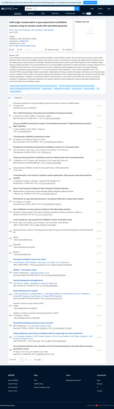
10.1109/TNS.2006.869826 (49, 286)
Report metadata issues (42, 387)
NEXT (15, 326)
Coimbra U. (43, 326)
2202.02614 (44, 328)
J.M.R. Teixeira (39, 336)
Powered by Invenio (7, 405)
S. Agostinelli (33, 273)
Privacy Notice (13, 387)
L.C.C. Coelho (50, 262)
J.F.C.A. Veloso (61, 262)
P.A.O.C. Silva (13, 30)
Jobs (43, 13)
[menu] (97, 8)
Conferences (70, 13)
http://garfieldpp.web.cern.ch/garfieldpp (27, 318)
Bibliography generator (73, 380)
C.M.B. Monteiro (48, 30)
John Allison (17, 283)
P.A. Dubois (50, 283)
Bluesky (99, 384)
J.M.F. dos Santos (36, 30)
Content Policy (13, 384)
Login (109, 8)
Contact (99, 391)
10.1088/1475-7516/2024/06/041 (55, 341)
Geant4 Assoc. (25, 294)
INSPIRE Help (38, 384)
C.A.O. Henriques (33, 326)
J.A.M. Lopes (41, 262)
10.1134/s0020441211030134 (51, 204)
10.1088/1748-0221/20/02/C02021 (24, 46)
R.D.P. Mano (75, 336)
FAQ (35, 380)
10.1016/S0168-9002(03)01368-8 (55, 275)
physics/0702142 (40, 265)
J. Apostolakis (34, 283)
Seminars (55, 13)
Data (84, 13)
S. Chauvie (45, 296)
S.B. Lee (62, 294)
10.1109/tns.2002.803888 (52, 163)
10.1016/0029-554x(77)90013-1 (53, 142)
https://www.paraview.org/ (22, 254)
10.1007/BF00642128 (24, 131)
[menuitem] (92, 8)
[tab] (15, 98)
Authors (31, 13)
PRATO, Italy (54, 296)
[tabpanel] (57, 232)
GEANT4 (16, 273)
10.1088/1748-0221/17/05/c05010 (44, 225)
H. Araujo (42, 283)
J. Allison (16, 294)
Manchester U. (38, 294)
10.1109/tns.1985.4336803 (51, 118)
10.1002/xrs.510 (45, 152)
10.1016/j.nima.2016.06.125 (53, 298)
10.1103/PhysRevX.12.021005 (61, 328)
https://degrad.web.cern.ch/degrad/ (25, 308)
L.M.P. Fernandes (24, 30)
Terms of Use (12, 391)
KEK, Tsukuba (23, 296)
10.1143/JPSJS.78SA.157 (48, 194)
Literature (17, 13)
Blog (98, 380)
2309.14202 (36, 341)
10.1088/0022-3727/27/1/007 (45, 354)
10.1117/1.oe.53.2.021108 (43, 214)
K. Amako (25, 283)
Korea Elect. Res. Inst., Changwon (77, 294)
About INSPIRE (13, 380)
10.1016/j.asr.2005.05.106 (46, 183)
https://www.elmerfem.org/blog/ (24, 247)
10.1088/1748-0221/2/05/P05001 (61, 265)
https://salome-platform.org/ (23, 240)
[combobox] (55, 8)
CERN (56, 294)
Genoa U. (42, 273)
